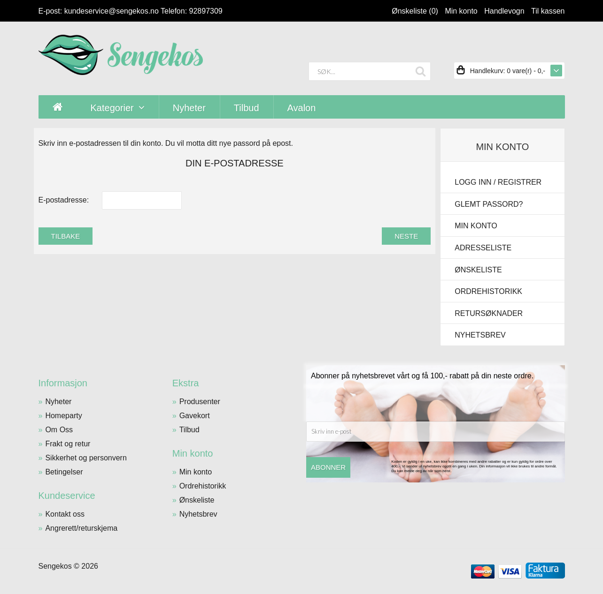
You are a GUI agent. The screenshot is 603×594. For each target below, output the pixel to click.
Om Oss (59, 430)
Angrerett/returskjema (81, 528)
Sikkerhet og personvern (85, 458)
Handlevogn (504, 11)
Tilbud (189, 430)
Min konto (461, 11)
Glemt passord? (489, 204)
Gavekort (194, 416)
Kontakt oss (65, 514)
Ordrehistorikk (488, 291)
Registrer (519, 182)
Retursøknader (489, 313)
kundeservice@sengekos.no (111, 11)
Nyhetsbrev (480, 335)
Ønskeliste (478, 270)
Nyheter (58, 402)
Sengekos (55, 566)
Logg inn (473, 182)
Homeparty (63, 416)
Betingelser (64, 472)
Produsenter (199, 402)
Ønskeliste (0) (415, 11)
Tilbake (65, 236)
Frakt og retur (67, 444)
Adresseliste (483, 248)
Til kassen (547, 11)
